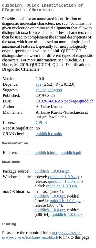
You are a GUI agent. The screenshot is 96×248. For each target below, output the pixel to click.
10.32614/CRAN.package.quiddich (64, 103)
